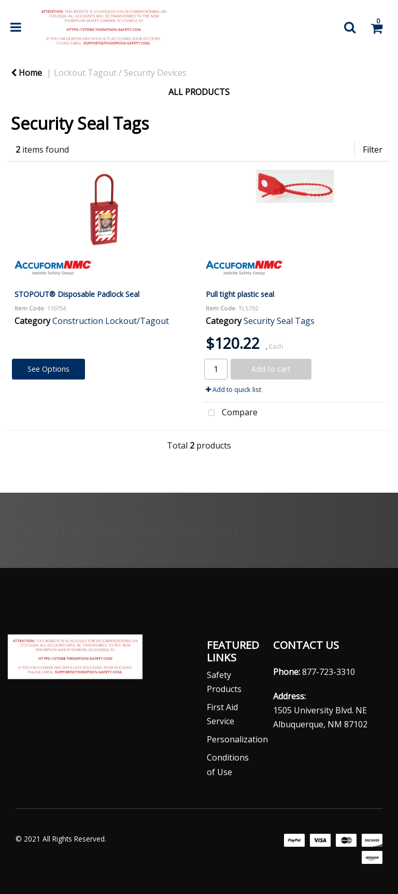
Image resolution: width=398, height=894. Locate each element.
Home (26, 72)
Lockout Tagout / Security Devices (120, 72)
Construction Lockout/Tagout (110, 321)
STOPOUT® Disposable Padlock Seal (77, 294)
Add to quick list (233, 389)
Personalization (237, 739)
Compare (230, 413)
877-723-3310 (328, 672)
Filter (372, 149)
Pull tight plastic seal (240, 294)
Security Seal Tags (279, 321)
